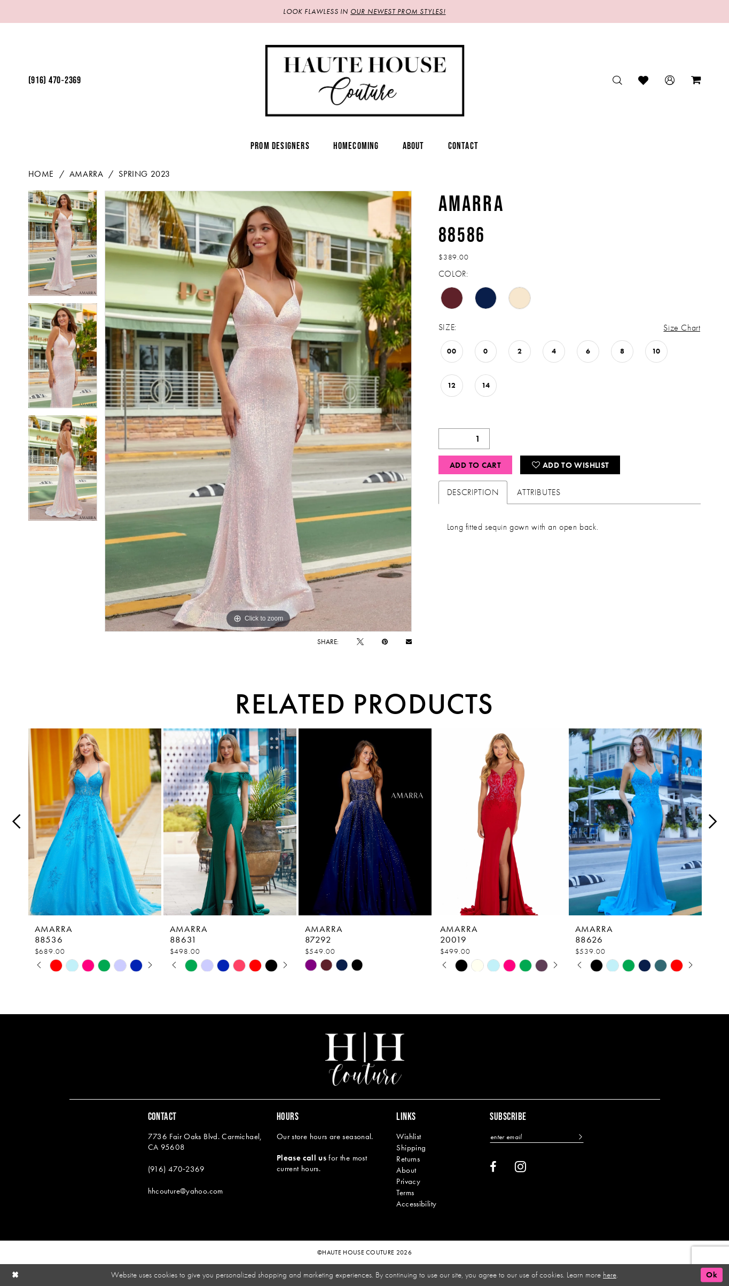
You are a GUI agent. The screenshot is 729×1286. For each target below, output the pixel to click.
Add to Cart (475, 465)
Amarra (86, 173)
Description (473, 492)
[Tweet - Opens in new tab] (360, 641)
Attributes (538, 492)
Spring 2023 (144, 173)
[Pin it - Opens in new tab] (385, 641)
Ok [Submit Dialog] (711, 1274)
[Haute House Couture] (364, 80)
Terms (405, 1192)
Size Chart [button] (681, 327)
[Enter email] (537, 1137)
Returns (408, 1159)
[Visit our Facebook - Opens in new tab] (493, 1167)
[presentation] (94, 821)
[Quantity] (464, 438)
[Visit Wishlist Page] (643, 80)
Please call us (301, 1157)
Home (41, 173)
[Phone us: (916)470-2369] (54, 80)
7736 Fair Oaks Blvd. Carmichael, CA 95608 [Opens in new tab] (205, 1141)
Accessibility (416, 1203)
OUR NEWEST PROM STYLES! (397, 11)
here (609, 1274)
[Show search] (618, 80)
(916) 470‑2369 (176, 1169)
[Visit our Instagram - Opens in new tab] (520, 1166)
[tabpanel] (63, 247)
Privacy (408, 1181)
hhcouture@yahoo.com (185, 1191)
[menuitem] (54, 80)
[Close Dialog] (15, 1275)
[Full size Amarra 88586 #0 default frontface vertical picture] (258, 411)
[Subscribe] (580, 1137)
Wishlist (408, 1136)
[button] (670, 80)
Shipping (411, 1147)
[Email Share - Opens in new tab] (409, 642)
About (406, 1170)
